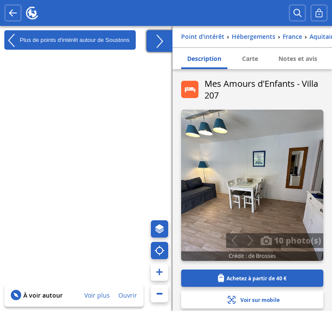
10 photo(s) (290, 240)
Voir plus (97, 295)
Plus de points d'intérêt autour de (66, 40)
